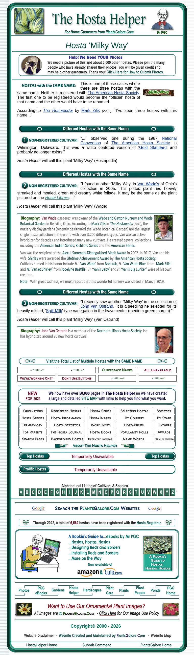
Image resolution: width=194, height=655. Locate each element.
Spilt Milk (54, 311)
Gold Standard (153, 147)
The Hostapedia (57, 110)
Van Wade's (148, 184)
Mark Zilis (90, 110)
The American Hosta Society (113, 93)
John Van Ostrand (97, 306)
